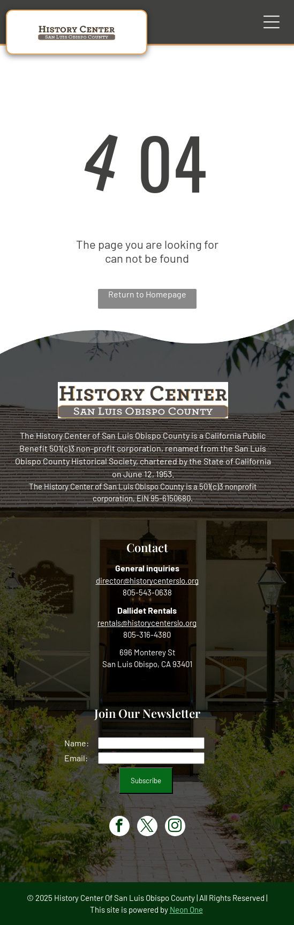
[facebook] (119, 827)
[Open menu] (271, 22)
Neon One (186, 909)
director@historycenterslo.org (147, 580)
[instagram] (175, 827)
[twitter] (147, 827)
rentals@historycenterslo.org (147, 623)
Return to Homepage (147, 294)
